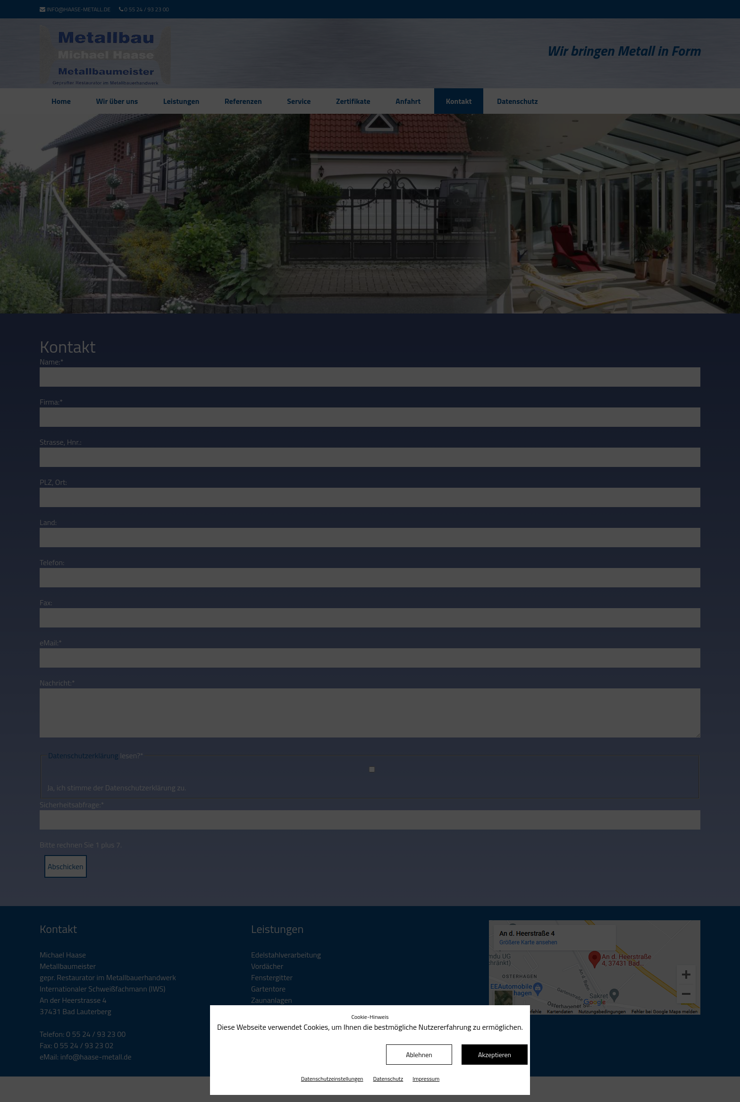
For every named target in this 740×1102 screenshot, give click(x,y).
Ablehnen (419, 1055)
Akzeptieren (494, 1055)
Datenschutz (388, 1078)
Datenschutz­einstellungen (332, 1078)
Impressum (425, 1078)
